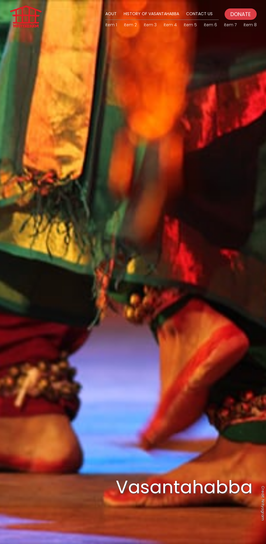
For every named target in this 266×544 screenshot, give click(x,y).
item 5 (190, 25)
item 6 (210, 25)
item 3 (150, 25)
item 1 (111, 25)
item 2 (130, 25)
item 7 (230, 25)
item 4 (170, 25)
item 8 (250, 25)
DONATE (240, 14)
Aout (111, 14)
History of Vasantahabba (151, 14)
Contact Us (199, 14)
